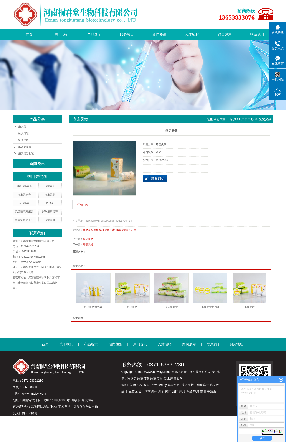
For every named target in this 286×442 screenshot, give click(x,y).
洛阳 (175, 391)
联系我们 (257, 34)
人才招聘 (192, 34)
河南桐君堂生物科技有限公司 (38, 241)
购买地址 (236, 344)
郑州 (154, 391)
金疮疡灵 (24, 203)
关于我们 (62, 34)
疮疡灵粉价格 (91, 230)
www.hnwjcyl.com (31, 261)
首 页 (232, 119)
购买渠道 (224, 34)
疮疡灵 (22, 126)
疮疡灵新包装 (26, 153)
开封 (182, 391)
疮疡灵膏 (50, 220)
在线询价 (155, 178)
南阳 (168, 391)
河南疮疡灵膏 (24, 186)
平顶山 (211, 391)
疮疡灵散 (23, 133)
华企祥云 (203, 385)
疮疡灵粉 (23, 140)
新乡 (161, 391)
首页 (29, 34)
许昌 (189, 391)
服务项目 (127, 34)
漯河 (196, 391)
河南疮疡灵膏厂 (24, 220)
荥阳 (203, 391)
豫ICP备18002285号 (135, 385)
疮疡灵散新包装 (93, 306)
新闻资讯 (159, 34)
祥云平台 (174, 385)
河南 (148, 391)
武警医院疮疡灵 (24, 211)
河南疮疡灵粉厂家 (126, 230)
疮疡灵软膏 (24, 146)
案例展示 (189, 344)
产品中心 (247, 119)
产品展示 (94, 34)
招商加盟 (115, 344)
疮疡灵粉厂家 (107, 230)
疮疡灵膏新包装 (210, 306)
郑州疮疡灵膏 (50, 211)
